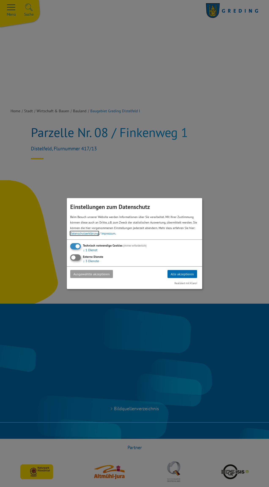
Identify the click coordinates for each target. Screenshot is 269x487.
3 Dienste (91, 261)
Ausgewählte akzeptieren (91, 274)
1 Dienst (90, 250)
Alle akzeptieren (182, 274)
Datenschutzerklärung (84, 233)
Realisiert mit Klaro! (185, 283)
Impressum (108, 233)
